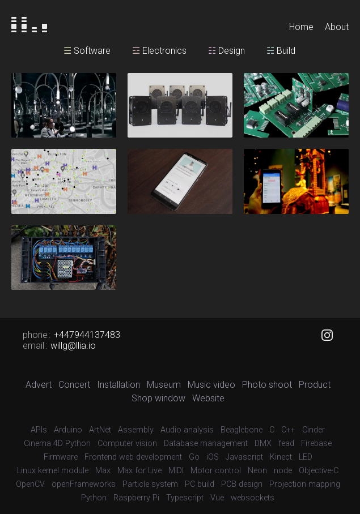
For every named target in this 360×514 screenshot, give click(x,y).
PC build (199, 484)
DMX (263, 443)
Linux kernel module (52, 471)
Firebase (316, 443)
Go (194, 457)
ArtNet (100, 430)
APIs (39, 430)
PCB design (241, 484)
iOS (212, 457)
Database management (206, 443)
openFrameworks (84, 484)
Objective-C (318, 471)
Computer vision (127, 443)
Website (208, 398)
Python (94, 498)
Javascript (244, 457)
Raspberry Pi (136, 498)
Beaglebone (241, 430)
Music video (211, 384)
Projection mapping (304, 484)
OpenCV (30, 484)
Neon (257, 471)
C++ (288, 430)
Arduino (68, 430)
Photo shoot (267, 384)
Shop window (158, 398)
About (337, 27)
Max (103, 471)
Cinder (313, 430)
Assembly (136, 430)
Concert (74, 384)
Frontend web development (133, 457)
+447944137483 (87, 334)
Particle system (150, 484)
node (283, 471)
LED (305, 457)
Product (315, 384)
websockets (252, 498)
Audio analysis (187, 430)
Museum (164, 384)
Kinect (281, 457)
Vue (217, 498)
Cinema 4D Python (57, 443)
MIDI (176, 471)
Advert (39, 384)
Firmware (61, 457)
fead (286, 443)
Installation (118, 384)
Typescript (185, 498)
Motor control (215, 471)
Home (301, 27)
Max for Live (139, 471)
